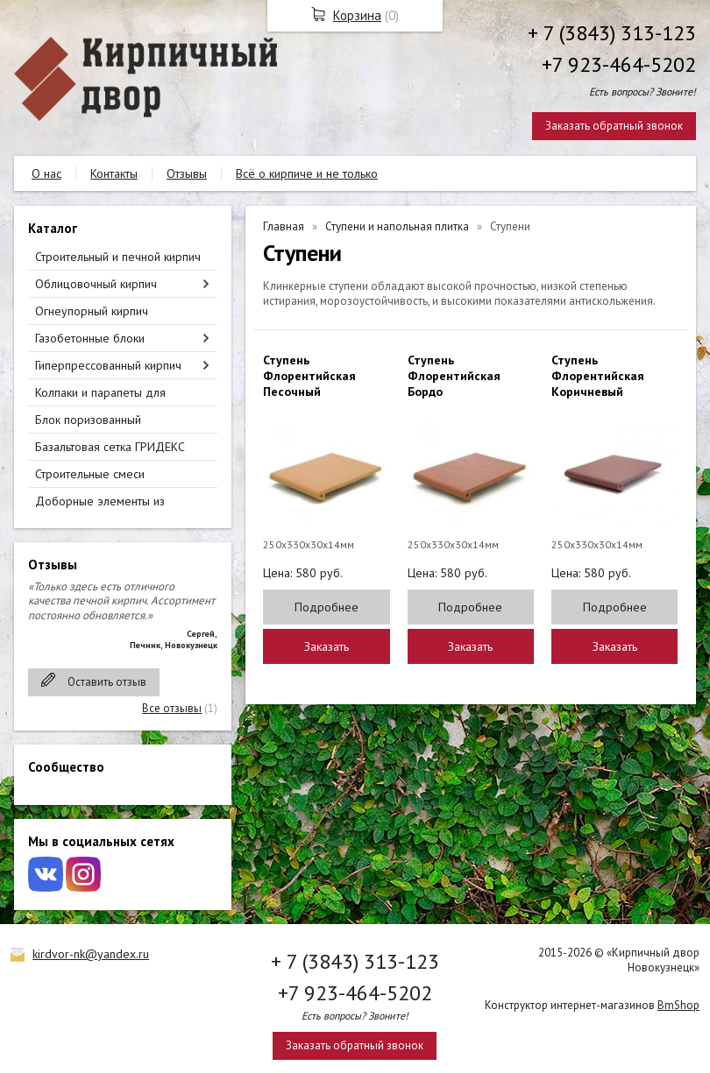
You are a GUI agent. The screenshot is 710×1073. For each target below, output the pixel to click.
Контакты (114, 173)
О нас (46, 173)
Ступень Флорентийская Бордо (454, 375)
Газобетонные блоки (90, 338)
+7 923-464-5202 (619, 64)
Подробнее (327, 607)
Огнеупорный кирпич (91, 311)
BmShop (678, 1005)
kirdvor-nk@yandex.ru (90, 954)
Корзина (357, 15)
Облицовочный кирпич (96, 284)
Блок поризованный (88, 419)
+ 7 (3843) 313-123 (612, 32)
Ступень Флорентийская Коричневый (597, 375)
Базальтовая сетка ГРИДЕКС (110, 447)
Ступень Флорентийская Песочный (309, 375)
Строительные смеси (90, 474)
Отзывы (187, 173)
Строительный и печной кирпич (118, 257)
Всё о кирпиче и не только (307, 173)
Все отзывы (172, 708)
